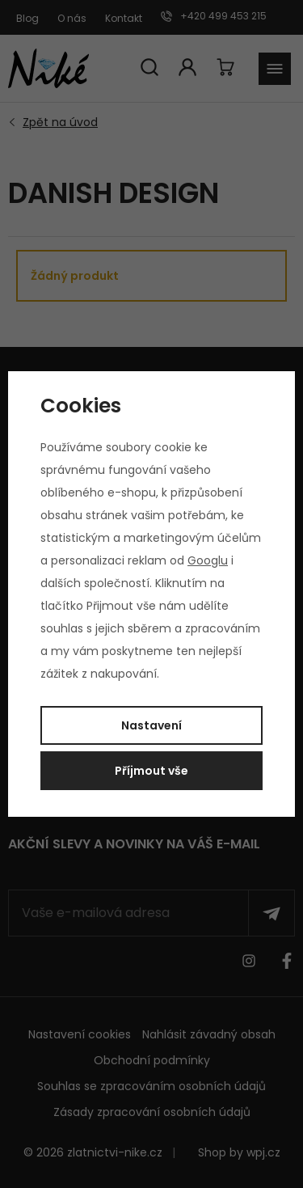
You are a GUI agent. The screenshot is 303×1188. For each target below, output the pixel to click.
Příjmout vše (151, 771)
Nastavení (151, 725)
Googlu (207, 560)
